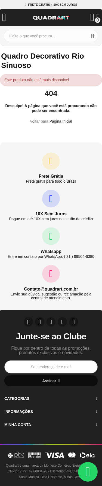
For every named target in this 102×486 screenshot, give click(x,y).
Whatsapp (51, 251)
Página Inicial (61, 121)
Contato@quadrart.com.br (51, 289)
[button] (51, 4)
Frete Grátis (51, 176)
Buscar (92, 36)
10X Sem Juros (51, 214)
